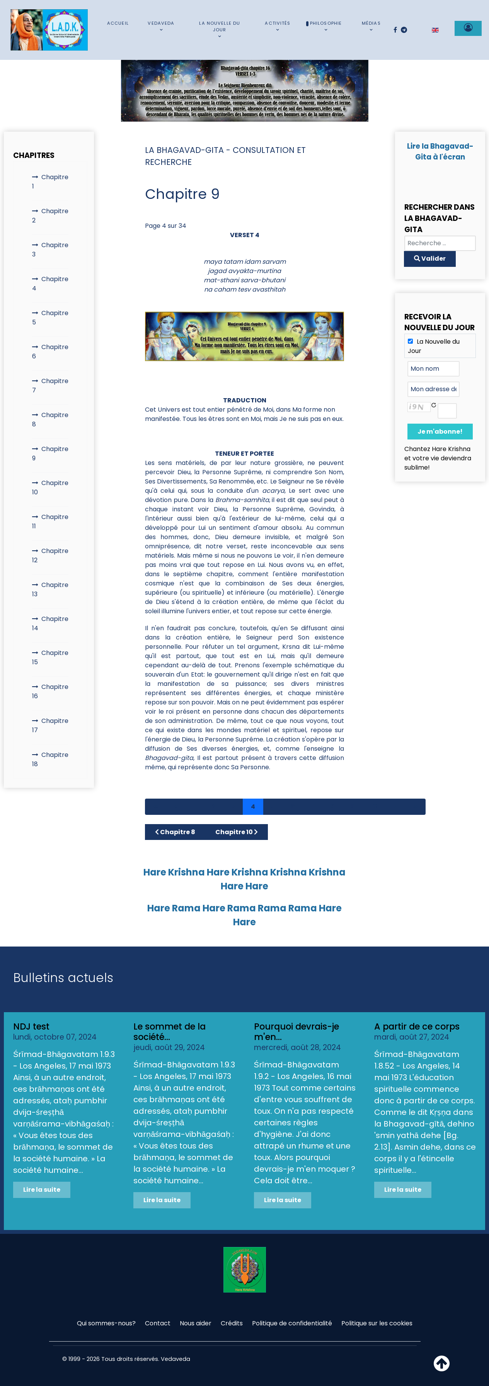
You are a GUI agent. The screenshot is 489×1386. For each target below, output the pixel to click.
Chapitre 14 (50, 623)
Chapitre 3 (50, 250)
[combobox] (440, 243)
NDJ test (31, 1026)
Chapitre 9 (50, 453)
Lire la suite (41, 1189)
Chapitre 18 (50, 759)
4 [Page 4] (253, 806)
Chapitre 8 (50, 420)
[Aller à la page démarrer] (156, 807)
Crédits (232, 1323)
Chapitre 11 (50, 521)
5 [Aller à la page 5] (273, 806)
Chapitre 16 (50, 691)
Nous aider (195, 1323)
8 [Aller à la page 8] (333, 806)
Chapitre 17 (50, 725)
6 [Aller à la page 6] (293, 806)
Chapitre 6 (50, 352)
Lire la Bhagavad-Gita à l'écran (440, 151)
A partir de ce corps (417, 1026)
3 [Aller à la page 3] (233, 806)
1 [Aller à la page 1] (194, 806)
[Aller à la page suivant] (394, 807)
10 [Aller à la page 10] (374, 806)
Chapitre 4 (50, 284)
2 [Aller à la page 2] (213, 806)
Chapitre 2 (50, 216)
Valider (430, 258)
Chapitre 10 (50, 487)
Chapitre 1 (50, 182)
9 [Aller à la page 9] (353, 806)
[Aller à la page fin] (415, 807)
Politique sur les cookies (376, 1323)
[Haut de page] (442, 1368)
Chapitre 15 (50, 657)
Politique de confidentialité (292, 1323)
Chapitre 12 (50, 555)
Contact (157, 1323)
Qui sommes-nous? (106, 1323)
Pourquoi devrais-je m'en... (296, 1031)
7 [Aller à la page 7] (313, 806)
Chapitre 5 (50, 318)
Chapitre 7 (50, 386)
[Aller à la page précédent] (176, 807)
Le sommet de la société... (169, 1031)
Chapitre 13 (50, 589)
